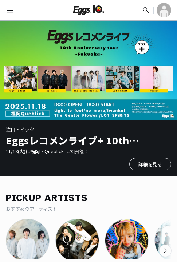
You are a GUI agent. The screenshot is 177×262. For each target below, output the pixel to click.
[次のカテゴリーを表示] (165, 251)
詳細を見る (150, 164)
